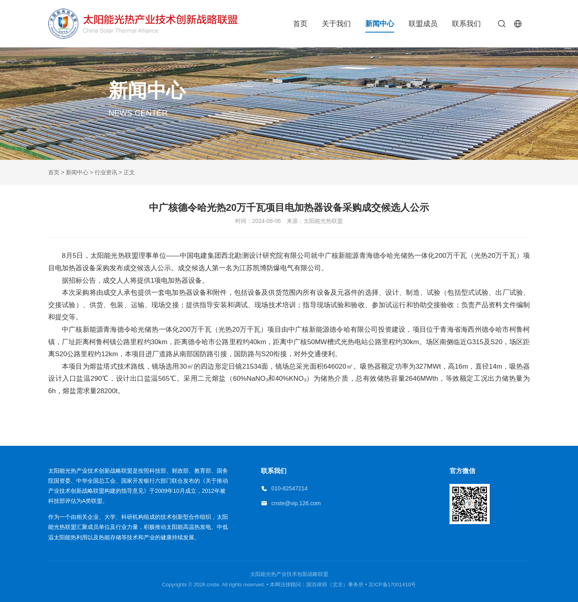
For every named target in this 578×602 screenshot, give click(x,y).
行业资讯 (106, 172)
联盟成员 (423, 24)
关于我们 (336, 24)
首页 (300, 24)
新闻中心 (379, 24)
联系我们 (466, 24)
